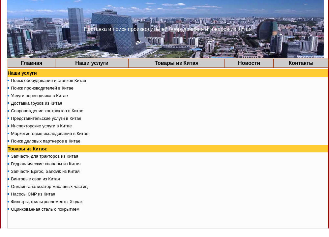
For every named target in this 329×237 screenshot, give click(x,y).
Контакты (300, 63)
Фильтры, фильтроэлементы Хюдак (46, 201)
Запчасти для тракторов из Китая (44, 156)
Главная (31, 63)
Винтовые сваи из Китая (35, 178)
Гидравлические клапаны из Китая (45, 163)
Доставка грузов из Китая (36, 103)
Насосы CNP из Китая (33, 194)
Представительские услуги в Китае (46, 118)
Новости (249, 63)
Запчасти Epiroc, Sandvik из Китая (45, 171)
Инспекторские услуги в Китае (41, 125)
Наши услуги (91, 63)
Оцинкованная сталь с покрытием (45, 209)
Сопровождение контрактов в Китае (47, 110)
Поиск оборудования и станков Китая (48, 80)
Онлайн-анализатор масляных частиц (49, 186)
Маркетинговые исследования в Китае (49, 133)
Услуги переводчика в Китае (39, 95)
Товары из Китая (176, 63)
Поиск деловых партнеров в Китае (45, 141)
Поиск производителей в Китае (42, 88)
